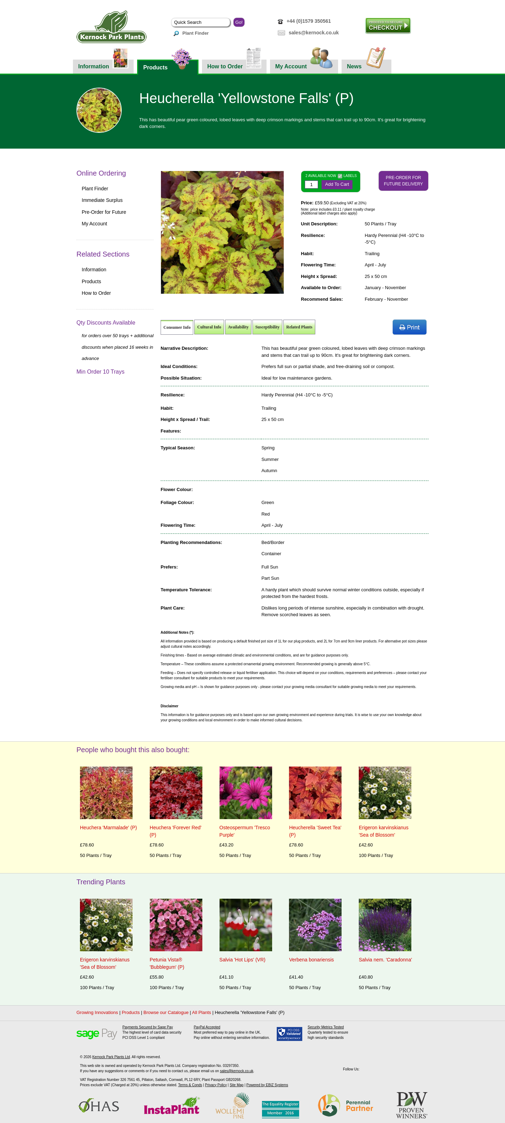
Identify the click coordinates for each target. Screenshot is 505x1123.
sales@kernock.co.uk (314, 32)
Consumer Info (176, 327)
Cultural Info (209, 327)
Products (167, 65)
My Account (304, 64)
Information (103, 64)
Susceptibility (267, 327)
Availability (238, 327)
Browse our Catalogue (166, 1012)
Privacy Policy (216, 1085)
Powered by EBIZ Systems (267, 1085)
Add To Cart (337, 184)
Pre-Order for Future (104, 212)
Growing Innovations (97, 1012)
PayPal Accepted (207, 1027)
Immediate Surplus (102, 200)
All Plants (201, 1012)
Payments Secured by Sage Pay (147, 1027)
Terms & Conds (190, 1085)
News (366, 64)
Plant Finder (191, 33)
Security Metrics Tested (326, 1027)
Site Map (236, 1085)
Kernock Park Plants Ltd (111, 1057)
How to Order (234, 64)
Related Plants (299, 327)
